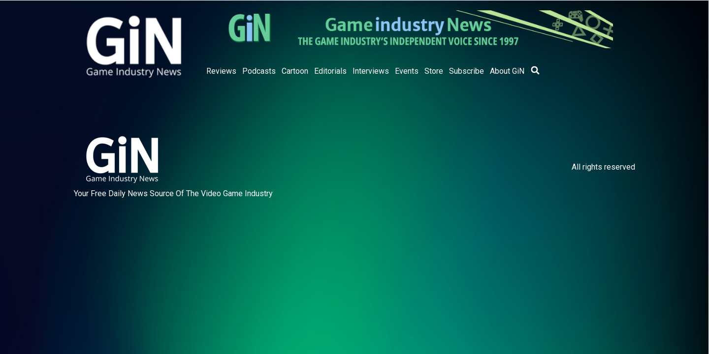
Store (433, 71)
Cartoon (295, 71)
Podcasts (259, 71)
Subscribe (466, 71)
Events (407, 71)
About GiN (507, 71)
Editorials (330, 71)
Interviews (371, 71)
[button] (535, 70)
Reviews (221, 71)
